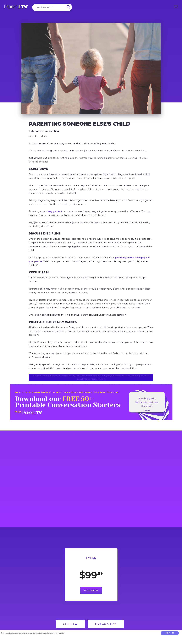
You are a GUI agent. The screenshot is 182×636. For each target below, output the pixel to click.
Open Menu (176, 6)
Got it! (169, 633)
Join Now (91, 590)
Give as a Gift (105, 624)
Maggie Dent (55, 211)
